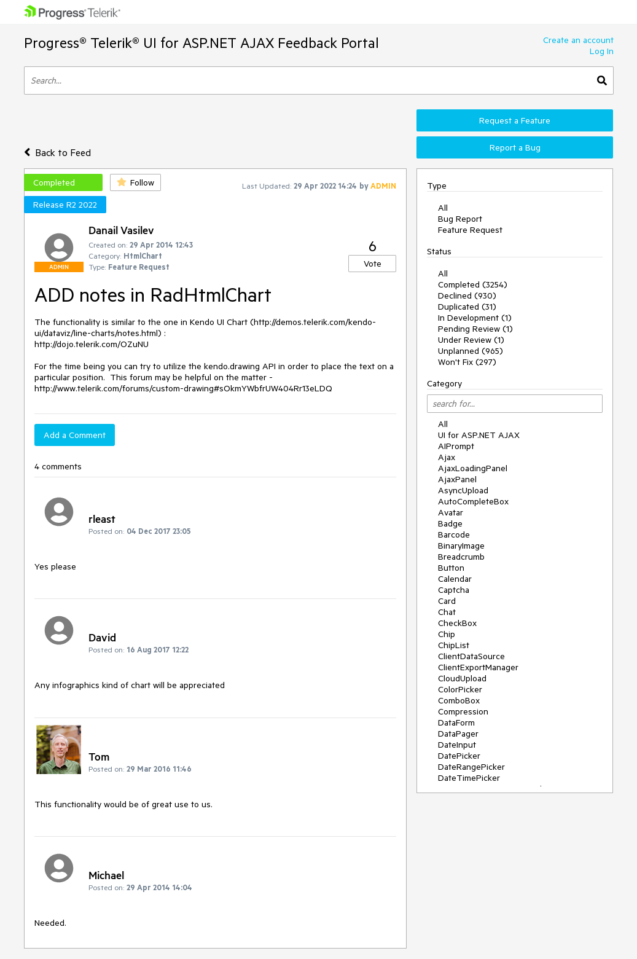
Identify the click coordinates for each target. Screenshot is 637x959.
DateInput (457, 744)
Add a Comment (75, 434)
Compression (463, 711)
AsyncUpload (463, 490)
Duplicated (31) (467, 306)
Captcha (453, 589)
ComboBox (459, 700)
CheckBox (457, 622)
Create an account (578, 39)
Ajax (446, 457)
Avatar (450, 512)
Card (447, 600)
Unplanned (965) (470, 350)
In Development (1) (475, 317)
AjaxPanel (457, 479)
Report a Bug (515, 147)
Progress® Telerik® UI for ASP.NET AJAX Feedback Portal (201, 43)
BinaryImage (461, 545)
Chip (446, 634)
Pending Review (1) (475, 328)
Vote (372, 263)
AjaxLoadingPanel (472, 468)
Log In (602, 51)
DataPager (458, 733)
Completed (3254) (472, 284)
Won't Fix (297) (467, 361)
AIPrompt (456, 446)
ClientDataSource (471, 656)
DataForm (456, 722)
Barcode (454, 534)
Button (451, 567)
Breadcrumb (461, 556)
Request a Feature (514, 120)
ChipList (453, 645)
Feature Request (470, 229)
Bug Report (460, 218)
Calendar (455, 578)
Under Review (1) (471, 339)
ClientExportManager (478, 667)
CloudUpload (462, 678)
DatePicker (459, 755)
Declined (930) (467, 295)
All (443, 207)
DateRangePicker (471, 766)
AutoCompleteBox (473, 501)
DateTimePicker (469, 777)
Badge (450, 523)
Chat (447, 611)
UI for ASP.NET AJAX (479, 434)
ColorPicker (460, 689)
